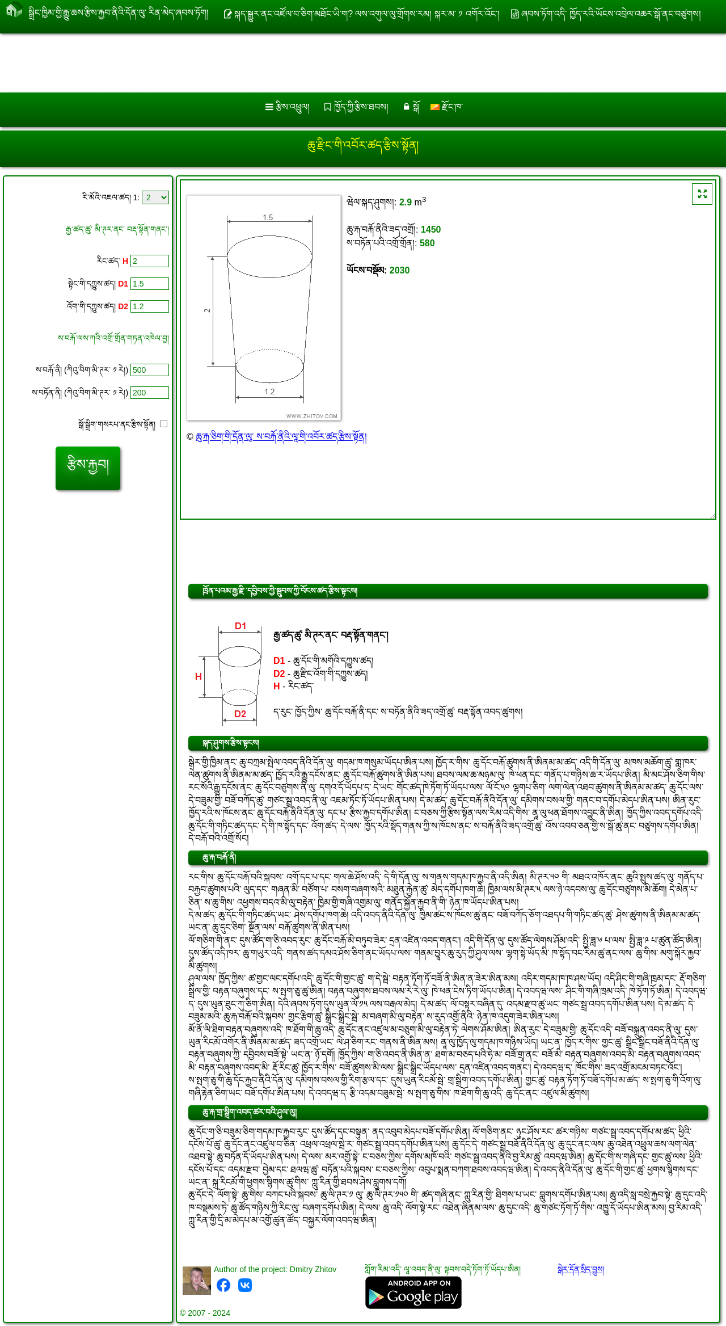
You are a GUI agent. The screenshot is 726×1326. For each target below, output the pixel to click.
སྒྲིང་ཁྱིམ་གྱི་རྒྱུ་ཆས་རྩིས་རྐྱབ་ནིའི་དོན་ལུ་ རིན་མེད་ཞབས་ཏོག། (118, 10)
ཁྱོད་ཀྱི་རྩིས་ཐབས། (361, 107)
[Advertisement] (344, 63)
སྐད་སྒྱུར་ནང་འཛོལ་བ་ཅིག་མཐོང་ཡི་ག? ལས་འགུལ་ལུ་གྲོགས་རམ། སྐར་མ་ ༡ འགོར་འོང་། (367, 14)
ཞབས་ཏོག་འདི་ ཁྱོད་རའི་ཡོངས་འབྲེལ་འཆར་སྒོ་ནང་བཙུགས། (610, 14)
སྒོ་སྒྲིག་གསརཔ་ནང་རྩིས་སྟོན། (122, 424)
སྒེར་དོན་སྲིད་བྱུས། (581, 1269)
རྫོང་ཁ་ (446, 107)
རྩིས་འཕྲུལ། (293, 107)
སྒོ (416, 107)
